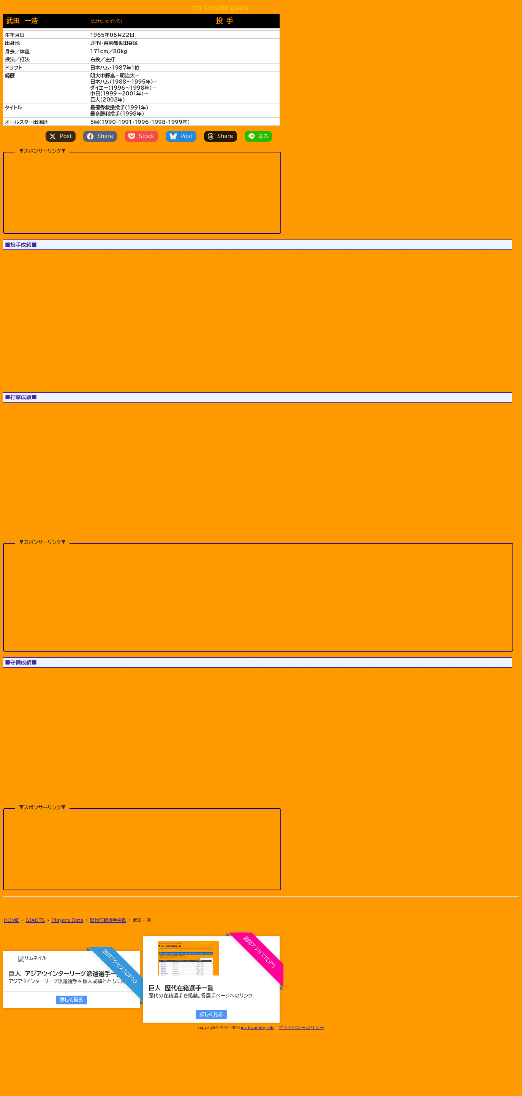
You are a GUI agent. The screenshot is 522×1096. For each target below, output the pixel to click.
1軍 (13, 259)
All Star (59, 259)
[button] (20, 310)
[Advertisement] (142, 192)
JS (33, 259)
